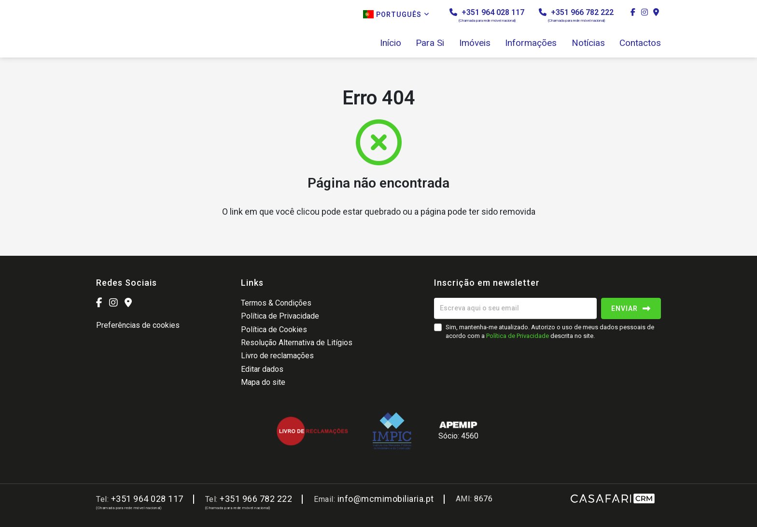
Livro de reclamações (277, 355)
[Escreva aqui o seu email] (515, 308)
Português (396, 14)
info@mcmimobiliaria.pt (385, 499)
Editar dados (262, 369)
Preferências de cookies (138, 325)
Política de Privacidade (280, 316)
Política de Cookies (274, 329)
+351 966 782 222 (576, 15)
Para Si (430, 43)
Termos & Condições (276, 302)
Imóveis (475, 43)
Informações (531, 43)
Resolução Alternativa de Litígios (296, 342)
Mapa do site (263, 382)
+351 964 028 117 (486, 15)
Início (390, 43)
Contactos (640, 43)
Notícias (588, 43)
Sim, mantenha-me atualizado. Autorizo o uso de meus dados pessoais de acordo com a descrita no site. (550, 331)
